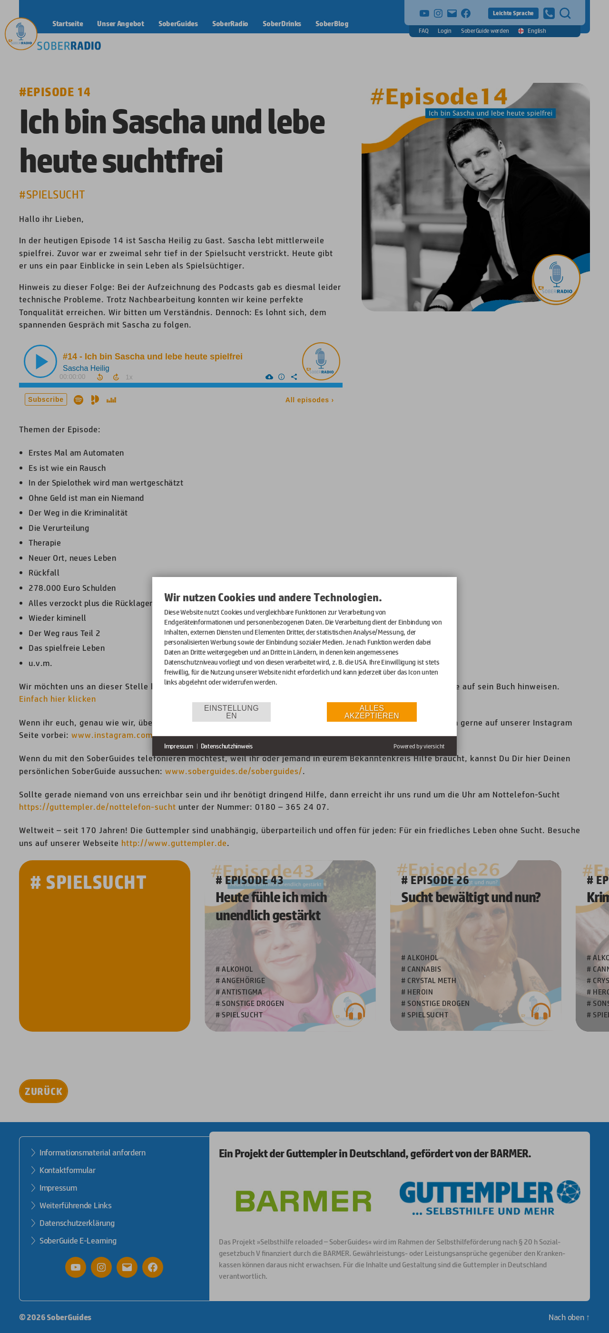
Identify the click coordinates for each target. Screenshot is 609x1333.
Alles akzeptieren (371, 712)
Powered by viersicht (419, 746)
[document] (304, 645)
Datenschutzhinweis (227, 746)
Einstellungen (231, 712)
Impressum (178, 746)
